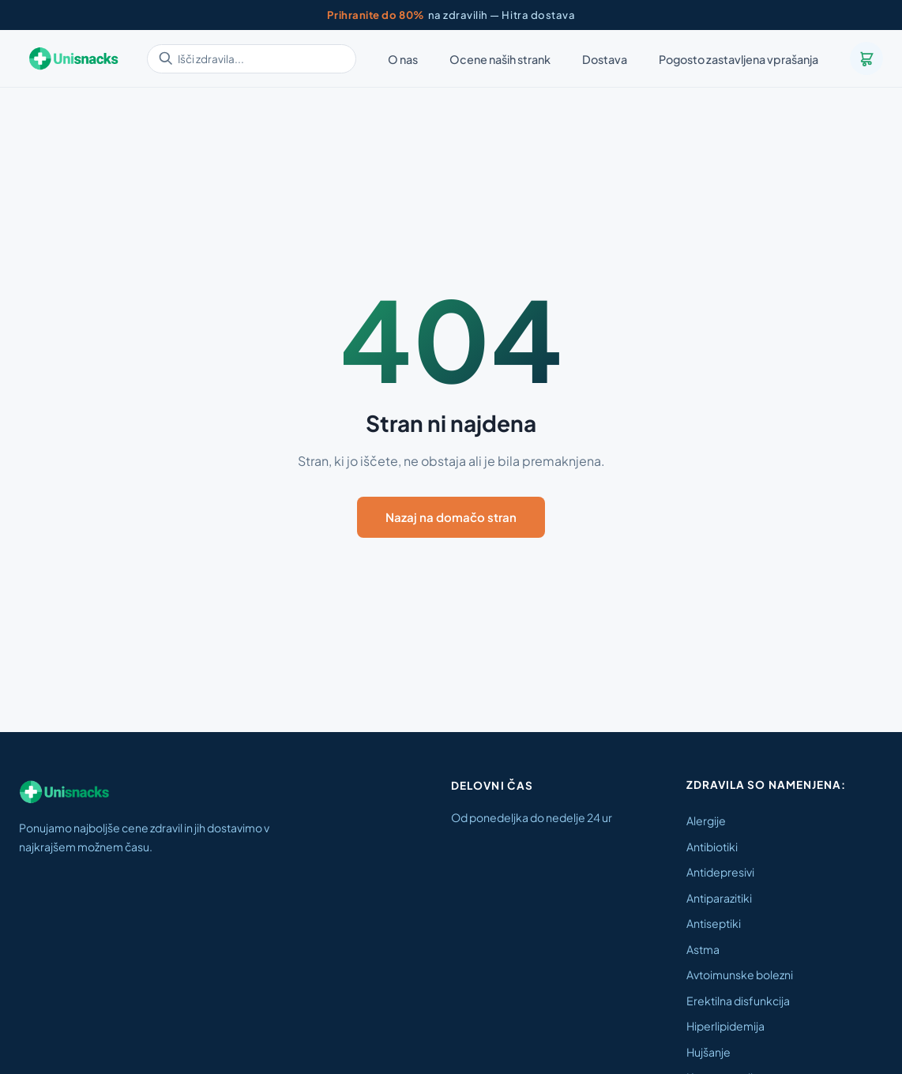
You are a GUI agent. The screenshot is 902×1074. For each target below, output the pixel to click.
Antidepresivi (720, 872)
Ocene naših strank (500, 59)
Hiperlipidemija (725, 1026)
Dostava (604, 59)
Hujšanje (708, 1052)
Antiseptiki (713, 923)
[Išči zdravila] (251, 58)
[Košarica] (866, 58)
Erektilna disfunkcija (738, 1000)
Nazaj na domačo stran (451, 516)
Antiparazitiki (719, 898)
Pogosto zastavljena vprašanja (738, 59)
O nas (403, 59)
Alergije (706, 820)
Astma (703, 949)
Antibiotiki (712, 846)
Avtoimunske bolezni (739, 974)
